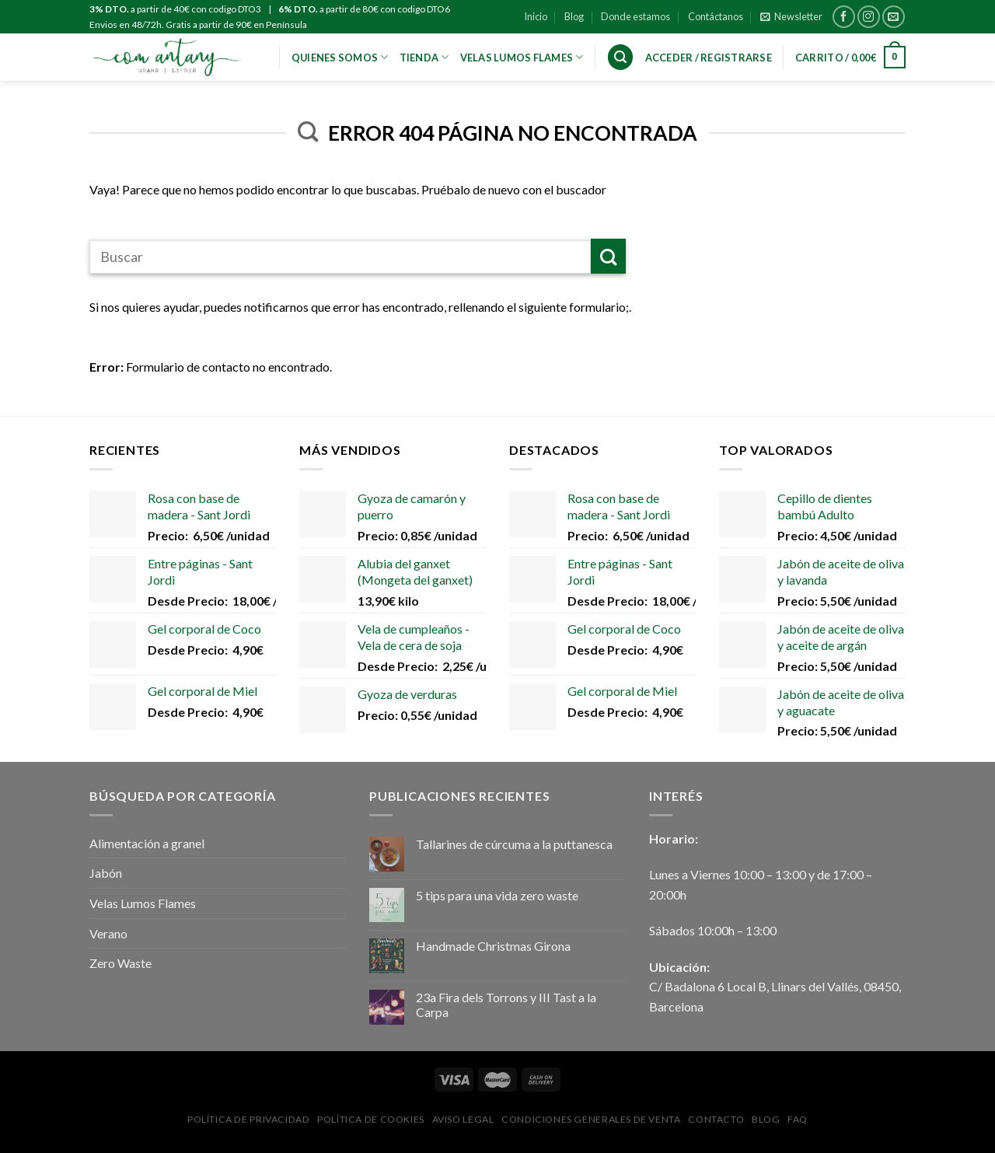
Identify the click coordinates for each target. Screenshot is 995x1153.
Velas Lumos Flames (142, 903)
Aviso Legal (463, 1119)
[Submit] (608, 256)
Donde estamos (635, 16)
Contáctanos (715, 16)
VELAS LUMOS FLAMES (522, 57)
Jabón (105, 872)
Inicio (535, 16)
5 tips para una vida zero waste (497, 895)
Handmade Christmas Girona (493, 945)
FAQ (797, 1119)
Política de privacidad (248, 1119)
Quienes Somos (340, 57)
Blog (574, 16)
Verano (108, 933)
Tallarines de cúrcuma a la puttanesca (514, 844)
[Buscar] (620, 57)
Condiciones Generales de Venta (590, 1119)
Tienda (424, 57)
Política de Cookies (370, 1119)
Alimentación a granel (146, 843)
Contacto (716, 1119)
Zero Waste (120, 963)
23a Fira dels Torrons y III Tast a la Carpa (506, 1004)
